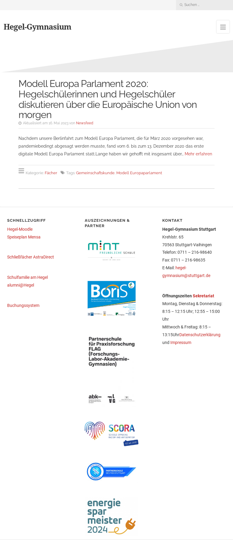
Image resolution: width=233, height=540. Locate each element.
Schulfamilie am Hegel (27, 277)
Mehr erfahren (198, 153)
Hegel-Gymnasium (37, 26)
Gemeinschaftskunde (95, 172)
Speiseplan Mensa (24, 237)
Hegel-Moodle (20, 229)
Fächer (51, 172)
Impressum (180, 342)
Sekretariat (203, 296)
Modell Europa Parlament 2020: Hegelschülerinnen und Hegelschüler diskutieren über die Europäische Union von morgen (107, 99)
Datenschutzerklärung (199, 334)
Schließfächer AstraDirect (30, 257)
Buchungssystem (23, 305)
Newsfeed (84, 123)
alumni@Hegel (20, 285)
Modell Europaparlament (139, 172)
